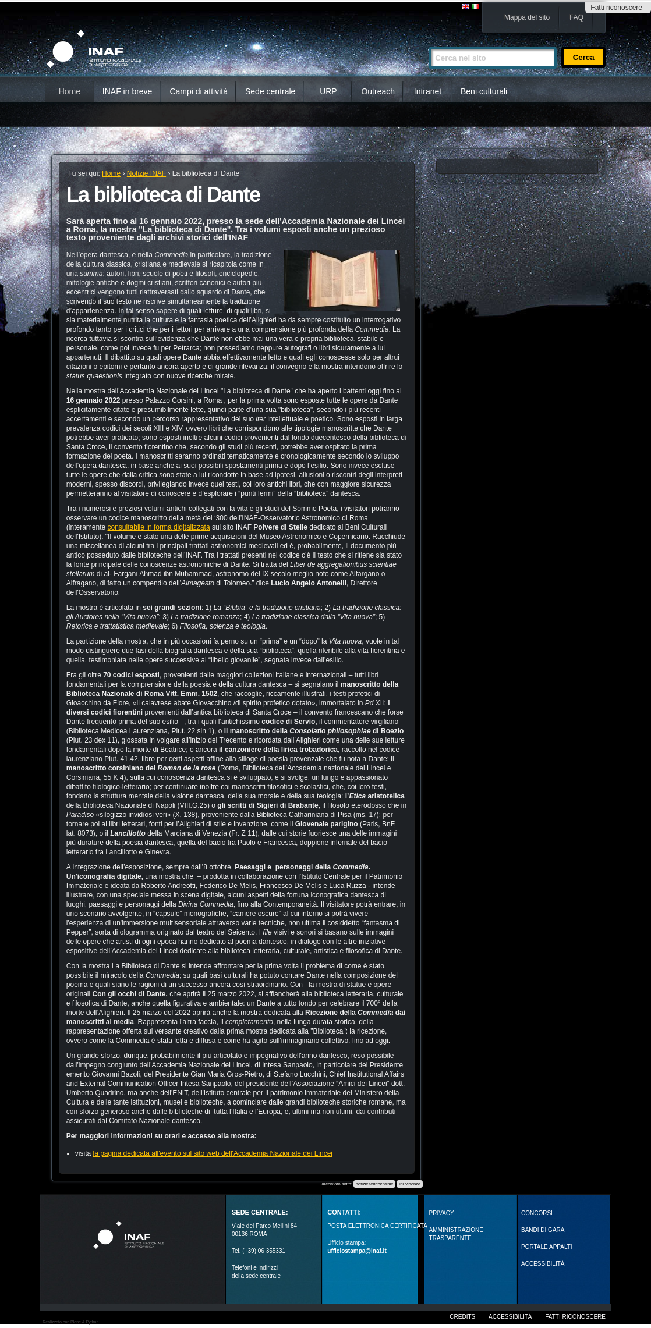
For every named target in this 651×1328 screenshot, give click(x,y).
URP (328, 91)
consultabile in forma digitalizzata (159, 527)
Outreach (378, 91)
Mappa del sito (527, 17)
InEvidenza (409, 1184)
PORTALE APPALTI (546, 1247)
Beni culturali (484, 91)
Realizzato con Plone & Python (70, 1322)
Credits (462, 1316)
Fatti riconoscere (616, 7)
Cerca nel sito (428, 41)
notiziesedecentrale (375, 1184)
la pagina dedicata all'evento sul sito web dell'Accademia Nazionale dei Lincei (213, 1153)
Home (69, 91)
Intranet (427, 91)
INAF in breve (127, 91)
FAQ (576, 17)
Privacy (441, 1213)
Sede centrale (270, 91)
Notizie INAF (146, 173)
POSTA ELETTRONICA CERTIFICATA (377, 1226)
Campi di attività (198, 91)
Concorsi (537, 1213)
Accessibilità (510, 1316)
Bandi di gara (542, 1230)
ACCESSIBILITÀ (542, 1263)
